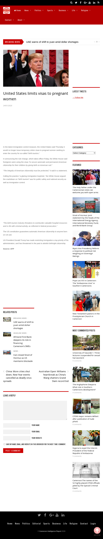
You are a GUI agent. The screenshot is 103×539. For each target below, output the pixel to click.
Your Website (37, 438)
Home (17, 10)
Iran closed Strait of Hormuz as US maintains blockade (23, 357)
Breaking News (20, 318)
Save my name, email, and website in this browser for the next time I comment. (36, 444)
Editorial (36, 523)
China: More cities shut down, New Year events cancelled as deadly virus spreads (17, 376)
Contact (8, 19)
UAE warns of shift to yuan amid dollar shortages (52, 42)
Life (73, 10)
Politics (38, 10)
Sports (50, 10)
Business (62, 10)
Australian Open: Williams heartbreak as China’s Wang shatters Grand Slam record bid (54, 376)
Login (93, 523)
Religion (84, 10)
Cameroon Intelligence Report (50, 531)
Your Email (36, 431)
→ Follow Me (78, 97)
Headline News (20, 333)
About (20, 19)
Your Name (35, 425)
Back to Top (97, 531)
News (27, 10)
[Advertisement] (52, 31)
